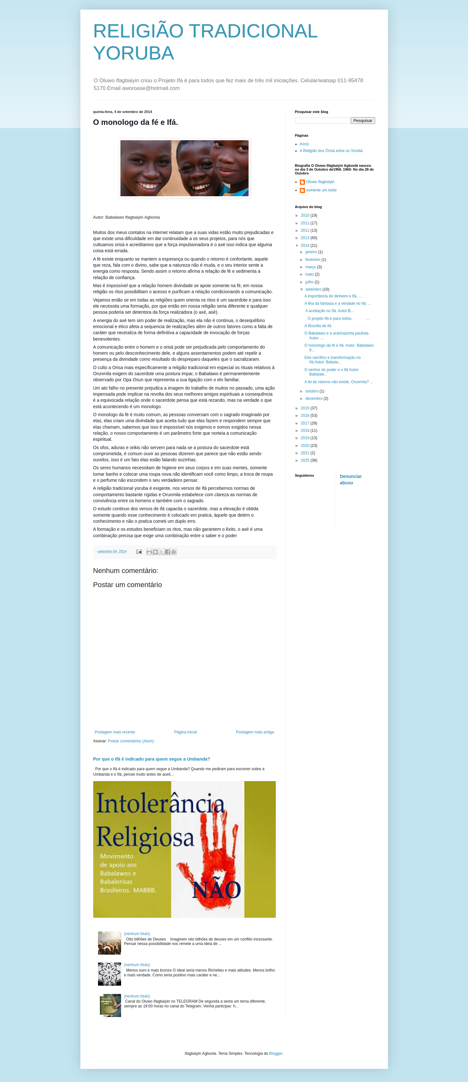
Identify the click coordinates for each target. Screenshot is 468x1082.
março (311, 267)
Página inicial (185, 732)
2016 (305, 415)
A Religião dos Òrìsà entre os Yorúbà (331, 151)
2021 (305, 453)
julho (310, 282)
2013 (305, 238)
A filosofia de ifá (317, 326)
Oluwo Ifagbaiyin (320, 182)
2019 (305, 438)
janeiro (311, 252)
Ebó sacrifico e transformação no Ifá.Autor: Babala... (332, 359)
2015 (305, 408)
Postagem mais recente (115, 732)
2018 (305, 430)
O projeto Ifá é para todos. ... (336, 318)
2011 (305, 223)
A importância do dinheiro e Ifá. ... (333, 296)
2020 (305, 445)
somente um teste (321, 190)
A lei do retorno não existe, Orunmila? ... (338, 382)
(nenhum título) (137, 934)
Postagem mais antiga (255, 732)
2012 (305, 230)
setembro (313, 289)
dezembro (314, 398)
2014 (305, 245)
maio (310, 274)
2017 (305, 423)
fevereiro (313, 259)
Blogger (275, 1053)
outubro (312, 391)
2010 (305, 215)
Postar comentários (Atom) (131, 741)
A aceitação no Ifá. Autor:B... (329, 311)
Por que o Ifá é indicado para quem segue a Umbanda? (151, 759)
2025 (305, 460)
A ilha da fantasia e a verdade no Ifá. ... (337, 303)
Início (304, 144)
